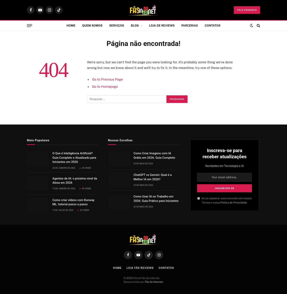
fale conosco (247, 10)
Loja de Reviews (162, 25)
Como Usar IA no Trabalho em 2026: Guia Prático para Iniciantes (156, 198)
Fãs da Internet (154, 281)
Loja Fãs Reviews (140, 267)
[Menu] (29, 25)
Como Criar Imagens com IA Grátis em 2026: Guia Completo (154, 155)
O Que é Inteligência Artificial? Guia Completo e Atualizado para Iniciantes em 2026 (74, 157)
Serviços (116, 25)
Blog (135, 25)
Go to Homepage (105, 87)
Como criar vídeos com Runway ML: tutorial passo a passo (73, 202)
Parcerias (189, 25)
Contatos (212, 25)
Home (71, 25)
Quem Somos (92, 25)
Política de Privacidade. (233, 202)
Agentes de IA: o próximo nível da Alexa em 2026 (74, 180)
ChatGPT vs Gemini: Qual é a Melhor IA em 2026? (153, 177)
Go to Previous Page (107, 79)
